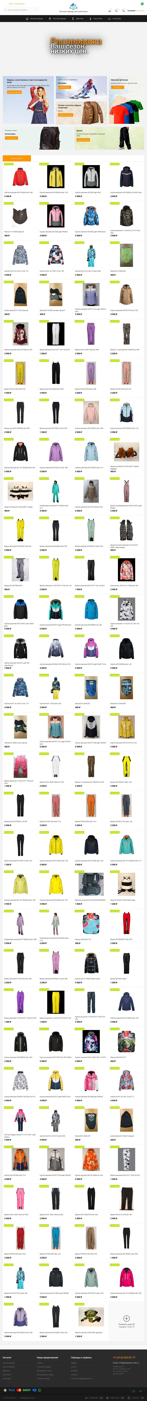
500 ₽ (91, 944)
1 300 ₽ (56, 433)
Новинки (40, 1363)
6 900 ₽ (91, 512)
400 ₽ (126, 276)
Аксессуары (7, 1378)
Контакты (74, 1375)
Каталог (73, 1367)
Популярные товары (44, 1367)
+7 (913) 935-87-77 (124, 1357)
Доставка (74, 1371)
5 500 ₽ (56, 472)
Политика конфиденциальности (81, 1378)
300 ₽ (20, 236)
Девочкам (6, 1371)
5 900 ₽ (20, 197)
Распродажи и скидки (44, 1371)
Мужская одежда (9, 1367)
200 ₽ (20, 315)
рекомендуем (17, 158)
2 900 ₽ (91, 354)
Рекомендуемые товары (45, 1375)
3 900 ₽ (56, 197)
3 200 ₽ (126, 354)
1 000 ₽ (91, 905)
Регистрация (19, 3)
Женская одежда (8, 1363)
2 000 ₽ (56, 551)
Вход (11, 3)
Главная (73, 1363)
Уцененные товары (43, 1378)
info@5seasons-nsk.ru (129, 1363)
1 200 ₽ (126, 905)
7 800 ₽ (20, 669)
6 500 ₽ (56, 944)
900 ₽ (126, 472)
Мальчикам (7, 1375)
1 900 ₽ (56, 354)
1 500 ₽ (126, 983)
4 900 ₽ (91, 197)
